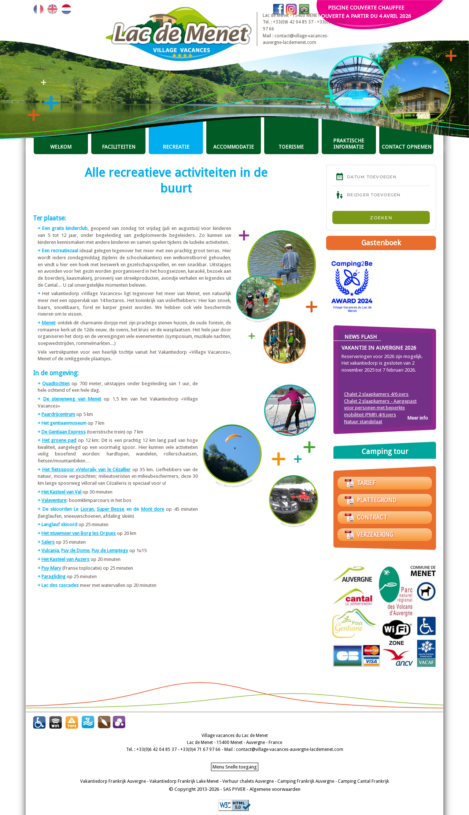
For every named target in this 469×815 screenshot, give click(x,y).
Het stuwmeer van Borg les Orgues (78, 533)
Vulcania (50, 550)
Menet (48, 322)
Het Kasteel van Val (61, 492)
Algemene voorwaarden (275, 789)
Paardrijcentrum (58, 414)
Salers (48, 542)
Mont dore (152, 509)
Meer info (417, 418)
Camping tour (385, 451)
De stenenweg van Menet (72, 399)
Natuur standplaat (363, 421)
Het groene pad (59, 440)
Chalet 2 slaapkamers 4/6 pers (376, 394)
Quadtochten (56, 383)
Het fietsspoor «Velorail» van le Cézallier (86, 469)
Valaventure (53, 500)
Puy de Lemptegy (110, 550)
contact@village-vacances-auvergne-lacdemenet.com (289, 749)
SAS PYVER (234, 789)
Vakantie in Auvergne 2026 (378, 348)
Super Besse (110, 509)
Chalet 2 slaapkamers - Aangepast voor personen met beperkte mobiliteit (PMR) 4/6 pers (380, 407)
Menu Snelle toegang (235, 767)
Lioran (87, 509)
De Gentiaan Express (63, 432)
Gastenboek (381, 242)
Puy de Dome (75, 550)
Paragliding (53, 576)
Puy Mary (51, 568)
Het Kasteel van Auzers (65, 559)
